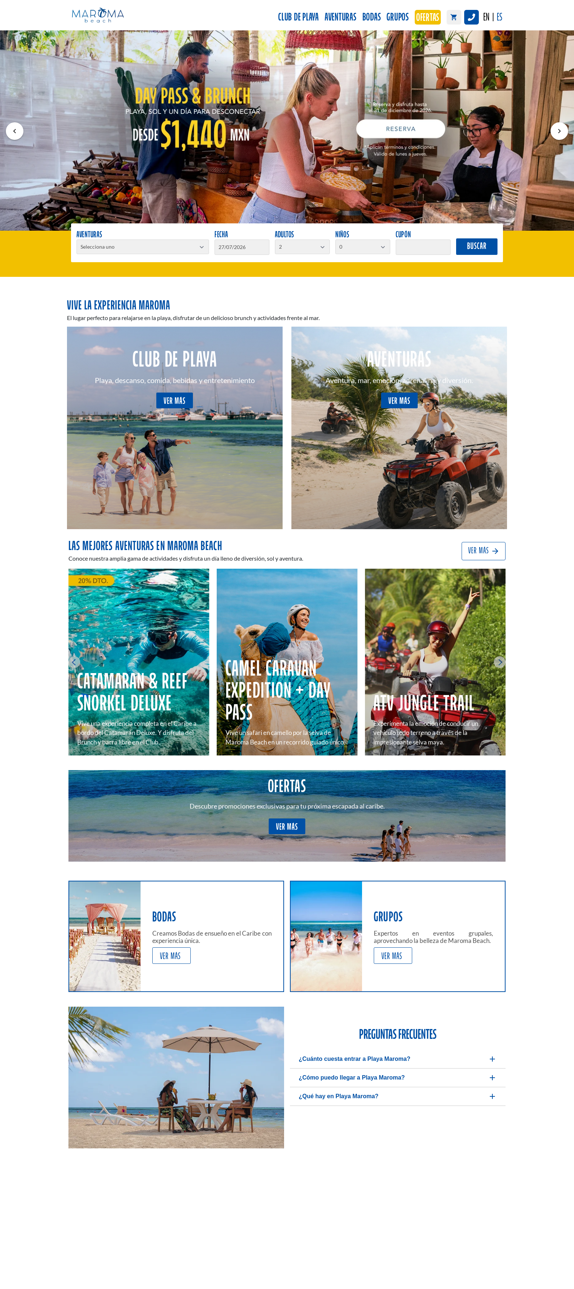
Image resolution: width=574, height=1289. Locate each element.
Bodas (371, 17)
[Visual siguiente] (559, 131)
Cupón (403, 235)
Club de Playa (298, 17)
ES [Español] (499, 17)
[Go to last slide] (74, 662)
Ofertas (427, 18)
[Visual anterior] (14, 131)
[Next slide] (500, 662)
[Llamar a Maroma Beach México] (471, 17)
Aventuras (341, 17)
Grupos (398, 17)
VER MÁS (175, 401)
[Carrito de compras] (454, 17)
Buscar (477, 246)
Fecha (221, 235)
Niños (342, 235)
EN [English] (486, 17)
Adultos (284, 235)
